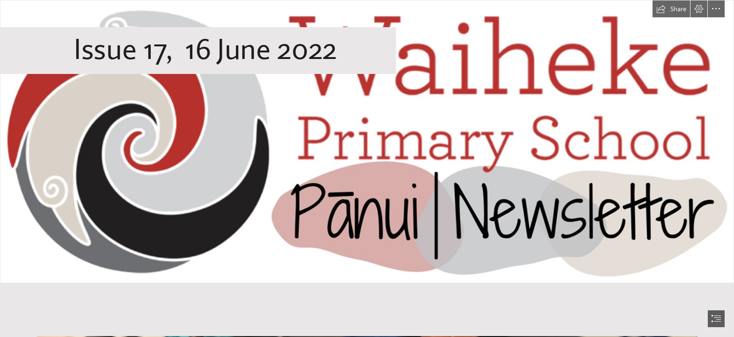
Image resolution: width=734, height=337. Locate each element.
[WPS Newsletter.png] (367, 141)
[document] (367, 168)
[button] (671, 8)
